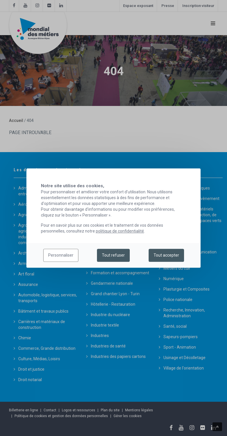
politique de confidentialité (120, 231)
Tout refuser (113, 255)
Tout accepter (166, 255)
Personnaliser (60, 255)
